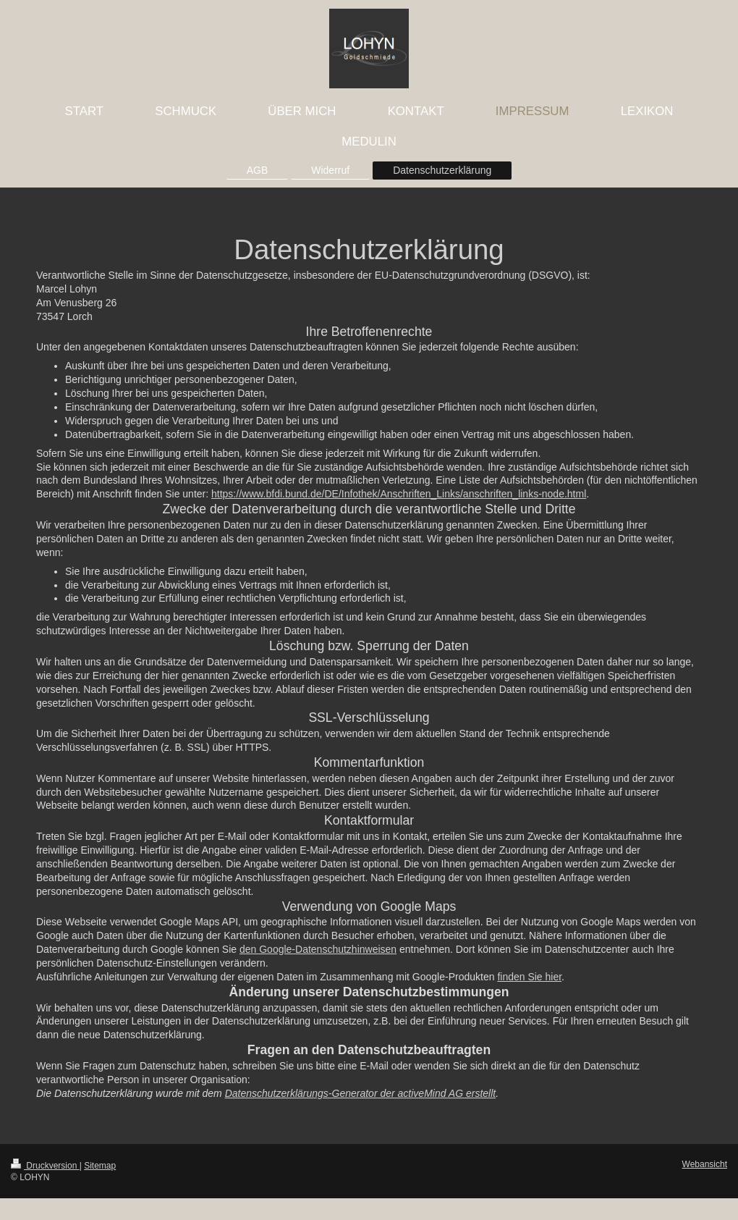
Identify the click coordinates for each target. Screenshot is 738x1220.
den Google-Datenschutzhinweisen (317, 949)
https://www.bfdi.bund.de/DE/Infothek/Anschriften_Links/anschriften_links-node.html (398, 494)
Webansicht (704, 1164)
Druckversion (45, 1166)
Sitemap (100, 1166)
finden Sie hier (529, 977)
